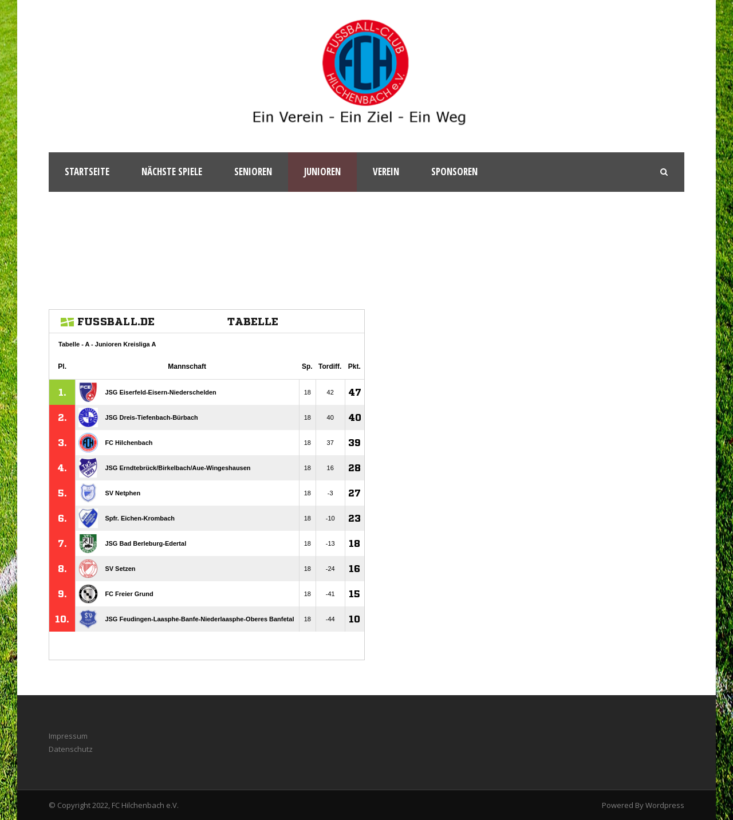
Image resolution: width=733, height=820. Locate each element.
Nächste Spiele (171, 171)
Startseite (87, 171)
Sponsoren (454, 171)
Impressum (68, 736)
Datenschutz (71, 749)
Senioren (253, 171)
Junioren (322, 171)
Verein (386, 171)
